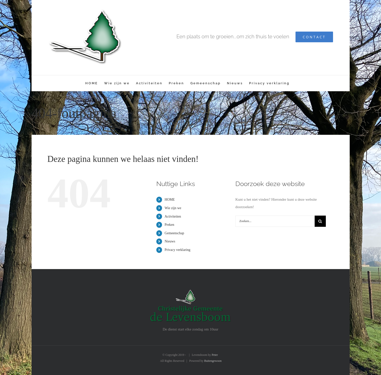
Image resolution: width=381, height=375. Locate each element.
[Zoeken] (320, 221)
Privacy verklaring (177, 250)
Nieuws (170, 241)
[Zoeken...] (275, 221)
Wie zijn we (173, 208)
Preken (169, 225)
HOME (170, 199)
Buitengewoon (213, 361)
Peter (215, 355)
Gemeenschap (174, 233)
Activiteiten (173, 216)
